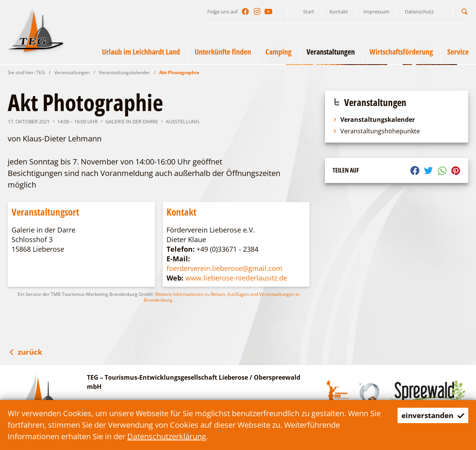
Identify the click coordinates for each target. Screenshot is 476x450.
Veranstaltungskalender (124, 72)
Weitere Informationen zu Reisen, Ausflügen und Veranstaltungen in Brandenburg (222, 297)
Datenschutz (419, 11)
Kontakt (339, 11)
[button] (464, 11)
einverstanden (430, 415)
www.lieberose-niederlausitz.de (236, 277)
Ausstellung (182, 121)
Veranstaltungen (72, 72)
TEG (40, 72)
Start (308, 11)
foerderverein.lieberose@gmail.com (224, 268)
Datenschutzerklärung (166, 436)
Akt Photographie (179, 72)
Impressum (376, 11)
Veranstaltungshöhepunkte (376, 131)
